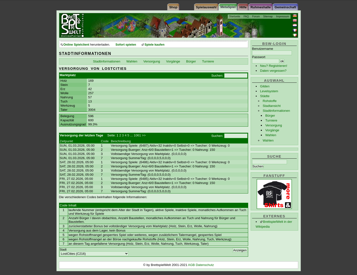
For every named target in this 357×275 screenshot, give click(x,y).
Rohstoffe (269, 101)
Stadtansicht (271, 106)
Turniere (271, 120)
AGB (192, 265)
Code (105, 141)
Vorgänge (272, 130)
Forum (256, 16)
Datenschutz (205, 265)
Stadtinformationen (276, 110)
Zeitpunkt (66, 141)
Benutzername (262, 49)
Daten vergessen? (273, 70)
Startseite (234, 16)
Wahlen (270, 135)
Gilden (265, 86)
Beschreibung (121, 141)
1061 (137, 135)
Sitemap (268, 16)
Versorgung (273, 125)
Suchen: (217, 75)
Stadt (63, 249)
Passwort (258, 57)
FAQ (246, 16)
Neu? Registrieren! (273, 66)
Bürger (270, 115)
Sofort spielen (125, 44)
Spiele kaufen (154, 44)
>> (144, 135)
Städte (265, 96)
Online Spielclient (76, 44)
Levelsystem (269, 91)
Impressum (282, 16)
